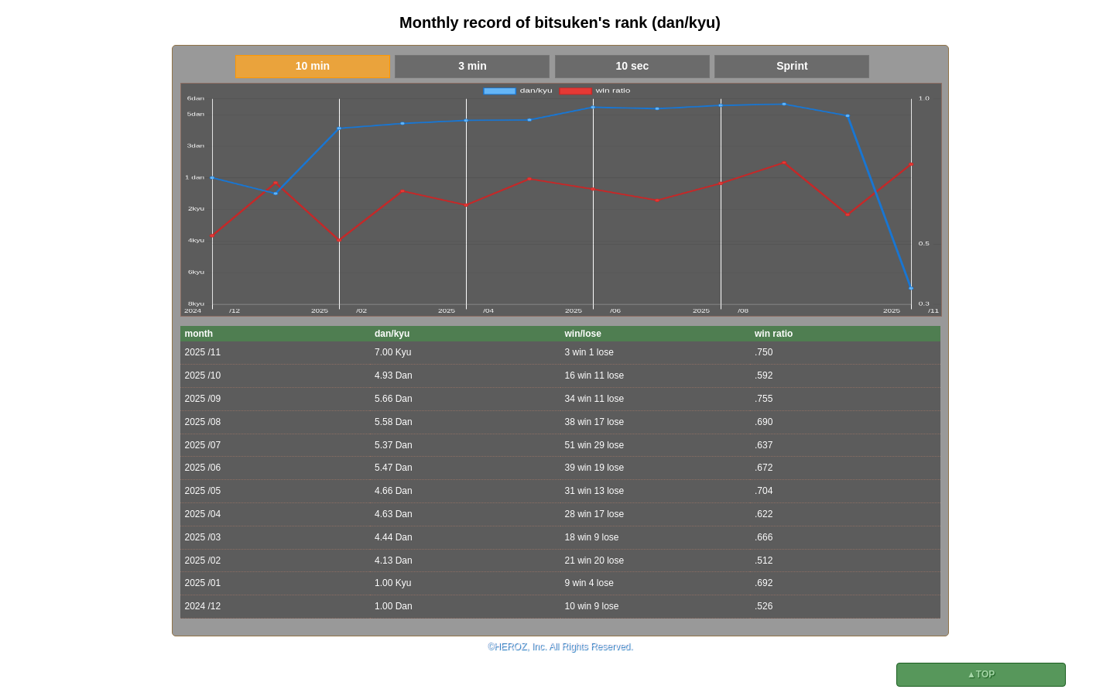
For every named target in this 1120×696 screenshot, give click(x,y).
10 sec (632, 66)
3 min (472, 66)
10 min (313, 66)
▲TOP (981, 674)
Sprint (791, 66)
